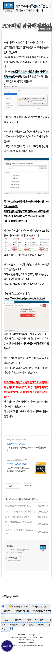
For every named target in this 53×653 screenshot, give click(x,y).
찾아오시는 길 (21, 611)
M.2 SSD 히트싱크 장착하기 (17, 517)
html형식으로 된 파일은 (22, 71)
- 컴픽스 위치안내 (33, 10)
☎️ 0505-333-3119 (26, 642)
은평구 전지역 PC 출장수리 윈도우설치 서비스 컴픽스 (20, 551)
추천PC (5, 611)
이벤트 (28, 620)
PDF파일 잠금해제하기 (26, 25)
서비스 (8, 620)
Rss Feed (21, 634)
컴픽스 (10, 545)
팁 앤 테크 (11, 499)
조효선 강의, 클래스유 (17, 443)
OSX (23, 624)
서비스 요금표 (39, 606)
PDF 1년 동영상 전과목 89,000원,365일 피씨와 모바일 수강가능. (18, 470)
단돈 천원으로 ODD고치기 (17, 506)
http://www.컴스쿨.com (15, 460)
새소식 (41, 624)
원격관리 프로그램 (42, 611)
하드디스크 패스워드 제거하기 (19, 511)
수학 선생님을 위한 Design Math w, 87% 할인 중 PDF (26, 449)
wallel (40, 645)
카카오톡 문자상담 (18, 606)
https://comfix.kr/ (26, 640)
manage (32, 634)
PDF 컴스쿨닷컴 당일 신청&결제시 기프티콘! (17, 464)
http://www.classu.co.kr (14, 439)
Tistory (23, 645)
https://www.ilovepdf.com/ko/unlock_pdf (24, 298)
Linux (31, 624)
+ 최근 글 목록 (10, 596)
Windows (13, 624)
